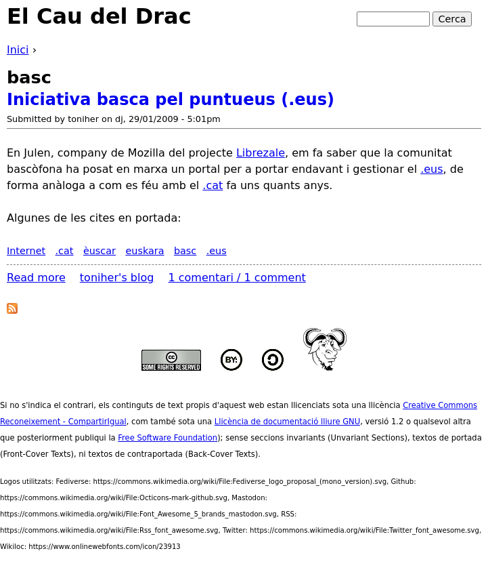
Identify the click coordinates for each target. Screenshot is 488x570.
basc (185, 250)
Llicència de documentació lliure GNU (287, 421)
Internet (26, 250)
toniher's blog (117, 277)
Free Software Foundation (167, 438)
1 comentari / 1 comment (237, 277)
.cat (212, 185)
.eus (431, 169)
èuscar (99, 250)
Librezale (260, 152)
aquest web (242, 405)
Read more (36, 277)
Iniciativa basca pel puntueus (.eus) (170, 99)
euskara (144, 250)
